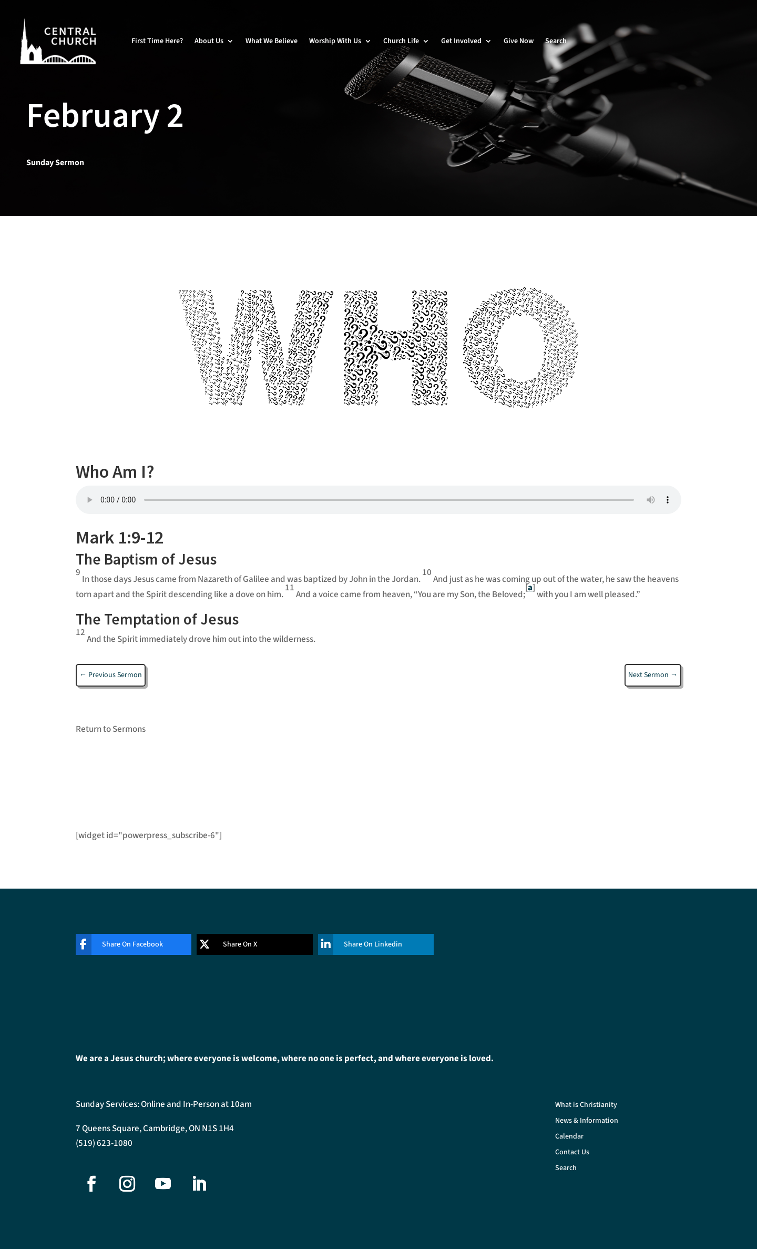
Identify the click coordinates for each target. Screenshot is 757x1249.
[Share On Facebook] (126, 944)
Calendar (569, 1137)
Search (556, 41)
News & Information (586, 1121)
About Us (209, 41)
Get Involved (461, 41)
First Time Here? (157, 41)
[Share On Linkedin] (368, 944)
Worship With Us (335, 41)
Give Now (519, 41)
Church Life (401, 41)
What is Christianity (586, 1105)
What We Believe (271, 41)
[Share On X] (246, 944)
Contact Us (572, 1153)
